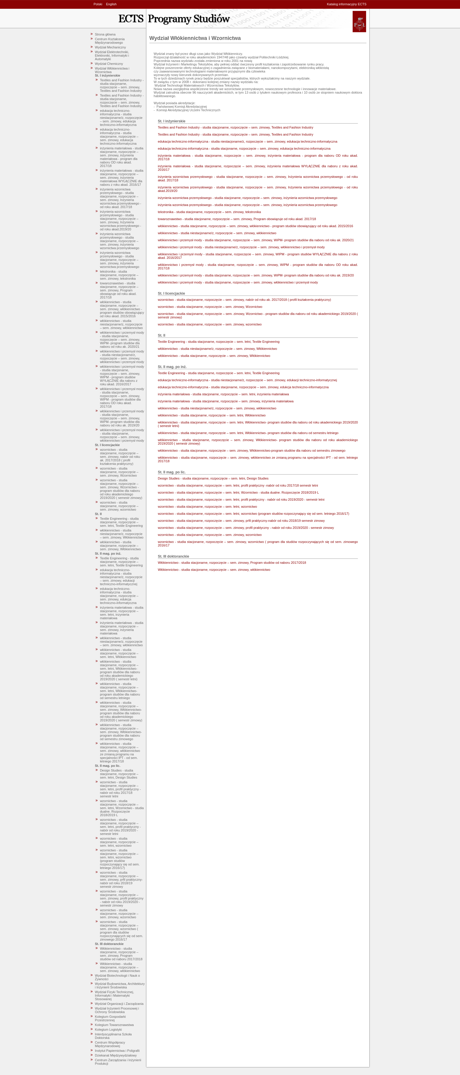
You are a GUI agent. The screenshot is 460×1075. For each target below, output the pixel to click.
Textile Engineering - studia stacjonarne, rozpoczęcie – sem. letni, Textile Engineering (121, 522)
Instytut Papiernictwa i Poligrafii (117, 1050)
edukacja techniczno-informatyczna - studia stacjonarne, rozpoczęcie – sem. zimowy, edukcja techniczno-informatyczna (119, 596)
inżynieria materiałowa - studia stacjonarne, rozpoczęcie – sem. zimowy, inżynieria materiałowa (121, 628)
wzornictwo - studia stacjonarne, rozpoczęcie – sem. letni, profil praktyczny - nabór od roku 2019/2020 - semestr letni (120, 827)
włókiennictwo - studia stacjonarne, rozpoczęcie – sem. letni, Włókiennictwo (119, 653)
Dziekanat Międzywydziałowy (116, 1055)
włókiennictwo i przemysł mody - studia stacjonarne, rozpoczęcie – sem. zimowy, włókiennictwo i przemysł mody (122, 435)
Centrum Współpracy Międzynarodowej (110, 1044)
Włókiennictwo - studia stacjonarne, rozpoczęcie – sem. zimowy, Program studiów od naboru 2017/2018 (121, 954)
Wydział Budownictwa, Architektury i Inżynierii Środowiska (120, 985)
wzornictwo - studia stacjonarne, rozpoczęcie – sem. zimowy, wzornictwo (119, 506)
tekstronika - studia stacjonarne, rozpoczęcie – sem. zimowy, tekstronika (119, 275)
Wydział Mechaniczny (110, 47)
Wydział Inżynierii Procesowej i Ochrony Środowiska (117, 1010)
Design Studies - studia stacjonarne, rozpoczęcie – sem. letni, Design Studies (119, 774)
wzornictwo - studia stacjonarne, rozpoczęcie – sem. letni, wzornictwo (119, 842)
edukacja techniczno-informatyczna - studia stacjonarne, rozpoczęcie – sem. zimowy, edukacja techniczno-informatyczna (119, 136)
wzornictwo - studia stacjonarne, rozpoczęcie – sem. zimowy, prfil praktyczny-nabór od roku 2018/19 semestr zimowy (121, 879)
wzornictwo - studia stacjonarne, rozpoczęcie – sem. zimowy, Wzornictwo (119, 472)
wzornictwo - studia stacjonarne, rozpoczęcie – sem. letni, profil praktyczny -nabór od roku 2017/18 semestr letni (120, 789)
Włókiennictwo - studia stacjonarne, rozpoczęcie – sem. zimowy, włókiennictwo (120, 967)
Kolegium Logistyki (108, 1029)
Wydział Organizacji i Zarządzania (119, 1003)
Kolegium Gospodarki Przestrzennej (110, 1018)
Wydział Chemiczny (109, 63)
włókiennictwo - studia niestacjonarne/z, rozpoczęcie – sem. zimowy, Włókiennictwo (121, 534)
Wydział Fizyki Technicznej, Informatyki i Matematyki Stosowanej (114, 995)
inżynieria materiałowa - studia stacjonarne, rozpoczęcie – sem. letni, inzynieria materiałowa (121, 613)
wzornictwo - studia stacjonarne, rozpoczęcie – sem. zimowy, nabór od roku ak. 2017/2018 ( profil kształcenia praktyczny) (120, 456)
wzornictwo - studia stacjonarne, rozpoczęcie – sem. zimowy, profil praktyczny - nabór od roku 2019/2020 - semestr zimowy (121, 898)
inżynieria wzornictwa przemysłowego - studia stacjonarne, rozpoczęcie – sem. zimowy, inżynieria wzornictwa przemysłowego (119, 241)
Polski (98, 4)
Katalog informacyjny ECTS (347, 4)
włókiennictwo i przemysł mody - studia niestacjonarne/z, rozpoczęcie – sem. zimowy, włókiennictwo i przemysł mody (122, 357)
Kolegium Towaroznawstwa (114, 1025)
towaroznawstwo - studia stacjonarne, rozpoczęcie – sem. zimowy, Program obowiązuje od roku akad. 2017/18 (119, 290)
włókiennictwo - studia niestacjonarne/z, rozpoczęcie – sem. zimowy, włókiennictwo (121, 324)
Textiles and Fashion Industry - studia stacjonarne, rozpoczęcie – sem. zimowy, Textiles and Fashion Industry (122, 85)
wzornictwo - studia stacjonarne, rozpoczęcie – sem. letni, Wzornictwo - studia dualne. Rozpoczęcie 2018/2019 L (122, 808)
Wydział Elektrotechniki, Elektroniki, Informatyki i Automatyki (112, 55)
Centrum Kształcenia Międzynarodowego (110, 40)
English (111, 4)
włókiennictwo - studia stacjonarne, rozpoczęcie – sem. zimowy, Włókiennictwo (120, 545)
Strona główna (105, 34)
